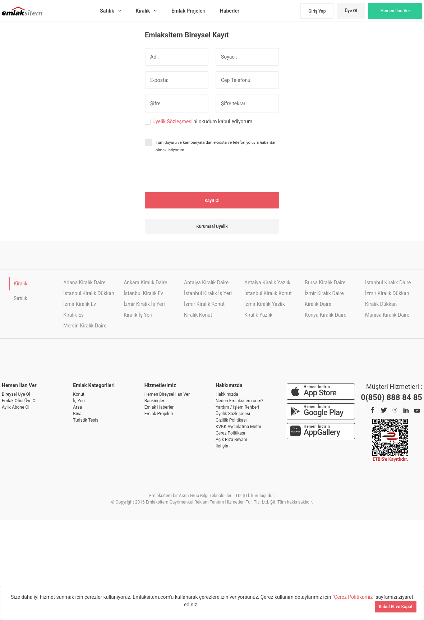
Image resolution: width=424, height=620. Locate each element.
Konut (78, 394)
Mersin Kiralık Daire (84, 326)
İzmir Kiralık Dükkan (387, 293)
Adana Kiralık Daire (84, 282)
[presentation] (199, 173)
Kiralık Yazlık (258, 315)
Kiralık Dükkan (381, 304)
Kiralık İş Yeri (138, 315)
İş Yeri (79, 400)
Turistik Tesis (85, 420)
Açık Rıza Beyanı (231, 439)
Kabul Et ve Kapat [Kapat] (396, 606)
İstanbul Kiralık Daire (388, 282)
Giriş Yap (317, 11)
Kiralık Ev (73, 315)
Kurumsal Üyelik (211, 226)
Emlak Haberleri (159, 407)
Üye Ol (351, 10)
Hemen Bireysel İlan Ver (167, 394)
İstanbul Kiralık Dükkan (88, 293)
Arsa (77, 407)
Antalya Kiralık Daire (206, 282)
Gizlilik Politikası (231, 420)
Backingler (154, 400)
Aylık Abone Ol (15, 407)
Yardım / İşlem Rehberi (237, 407)
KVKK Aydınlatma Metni (238, 426)
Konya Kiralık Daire (325, 315)
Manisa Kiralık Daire (387, 315)
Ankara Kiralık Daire (145, 282)
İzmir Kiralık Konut (204, 304)
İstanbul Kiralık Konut (268, 293)
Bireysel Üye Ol (16, 394)
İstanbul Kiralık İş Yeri (208, 293)
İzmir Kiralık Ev (79, 304)
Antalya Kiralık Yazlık (267, 282)
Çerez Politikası (230, 433)
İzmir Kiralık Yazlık (264, 304)
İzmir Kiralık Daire (324, 293)
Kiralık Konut (198, 315)
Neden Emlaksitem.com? (239, 400)
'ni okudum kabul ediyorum (202, 121)
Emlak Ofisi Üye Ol (19, 400)
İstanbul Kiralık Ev (143, 293)
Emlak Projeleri (158, 413)
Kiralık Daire (318, 304)
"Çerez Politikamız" (353, 597)
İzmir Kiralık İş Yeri (144, 304)
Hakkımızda (227, 394)
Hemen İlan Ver (395, 10)
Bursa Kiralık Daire (325, 282)
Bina (77, 413)
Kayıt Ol (212, 200)
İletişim (223, 446)
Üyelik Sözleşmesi (172, 121)
